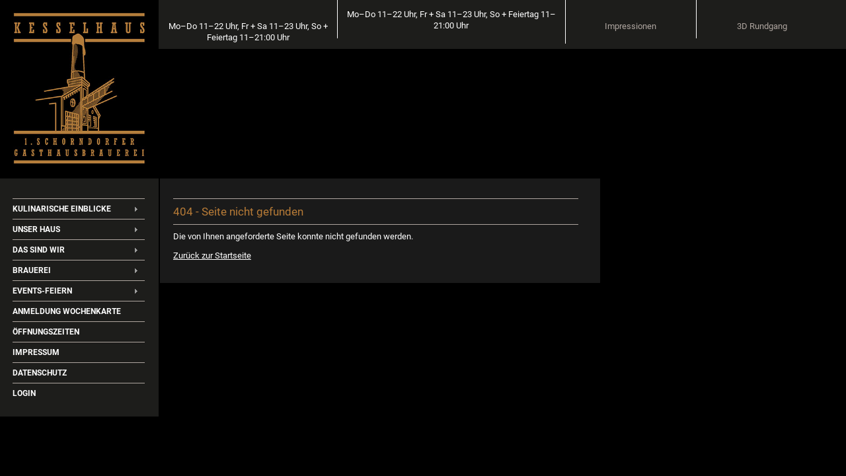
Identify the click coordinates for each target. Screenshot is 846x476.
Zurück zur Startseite (208, 252)
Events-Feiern (42, 291)
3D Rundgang (786, 27)
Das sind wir (39, 250)
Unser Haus (36, 229)
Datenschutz (40, 372)
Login (24, 393)
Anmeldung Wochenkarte (67, 311)
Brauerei (32, 270)
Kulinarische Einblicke (62, 209)
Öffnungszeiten (46, 332)
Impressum (36, 352)
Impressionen (689, 27)
